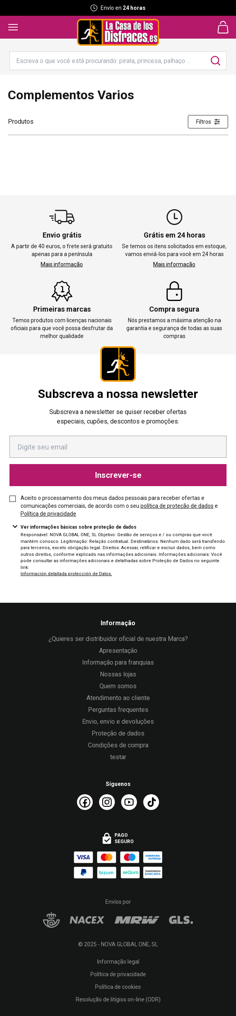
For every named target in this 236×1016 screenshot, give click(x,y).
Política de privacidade (48, 514)
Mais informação (62, 264)
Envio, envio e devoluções (118, 721)
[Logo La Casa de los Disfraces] (118, 32)
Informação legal (118, 961)
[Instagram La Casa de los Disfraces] (107, 802)
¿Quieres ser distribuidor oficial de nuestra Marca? (118, 639)
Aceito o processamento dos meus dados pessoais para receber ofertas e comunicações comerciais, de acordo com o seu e (119, 506)
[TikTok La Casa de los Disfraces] (151, 802)
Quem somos (118, 686)
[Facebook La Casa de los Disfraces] (85, 802)
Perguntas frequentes (118, 709)
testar (118, 757)
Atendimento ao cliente (118, 698)
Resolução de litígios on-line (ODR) (118, 999)
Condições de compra (118, 745)
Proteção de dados (118, 733)
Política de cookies (118, 987)
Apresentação (118, 650)
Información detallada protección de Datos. (66, 573)
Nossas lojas (118, 674)
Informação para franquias (118, 662)
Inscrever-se (118, 475)
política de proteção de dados (177, 506)
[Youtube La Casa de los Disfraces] (129, 802)
